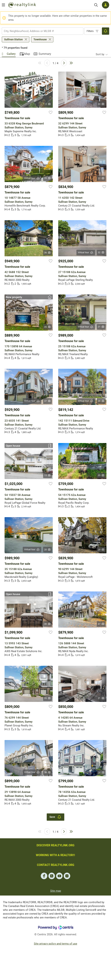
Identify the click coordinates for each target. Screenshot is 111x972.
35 (47, 327)
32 (101, 252)
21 (101, 698)
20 (47, 549)
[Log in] (105, 5)
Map (27, 54)
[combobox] (42, 31)
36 (47, 252)
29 (101, 772)
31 (101, 327)
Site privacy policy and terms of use (55, 943)
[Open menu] (3, 5)
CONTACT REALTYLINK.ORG (55, 865)
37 (47, 401)
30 (47, 624)
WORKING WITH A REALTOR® (55, 855)
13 (47, 475)
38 (47, 772)
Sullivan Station (13, 39)
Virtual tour (32, 178)
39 (47, 178)
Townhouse (40, 39)
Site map (55, 890)
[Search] (96, 5)
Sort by (100, 54)
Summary (45, 54)
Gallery (11, 54)
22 (101, 178)
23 (101, 104)
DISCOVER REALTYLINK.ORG (55, 845)
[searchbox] (40, 31)
